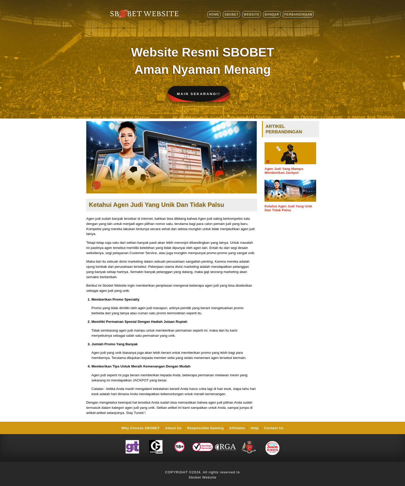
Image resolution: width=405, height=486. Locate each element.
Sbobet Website (202, 477)
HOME (214, 14)
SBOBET (231, 14)
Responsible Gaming (205, 428)
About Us (173, 428)
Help (255, 428)
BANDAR (272, 14)
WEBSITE (252, 14)
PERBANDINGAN (298, 14)
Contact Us (274, 428)
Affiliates (237, 428)
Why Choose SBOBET (140, 428)
